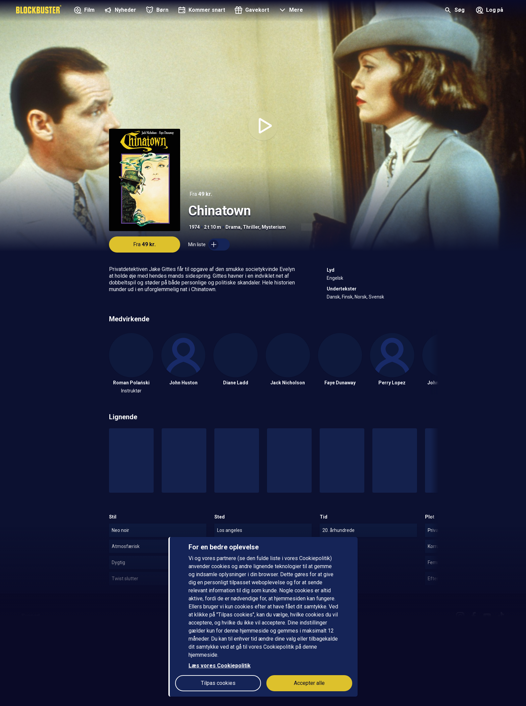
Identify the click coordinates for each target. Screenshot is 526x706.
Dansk (333, 297)
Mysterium (274, 227)
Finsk (347, 297)
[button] (290, 10)
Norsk (361, 297)
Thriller (251, 227)
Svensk (376, 297)
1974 (194, 227)
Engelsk (335, 278)
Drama (233, 227)
